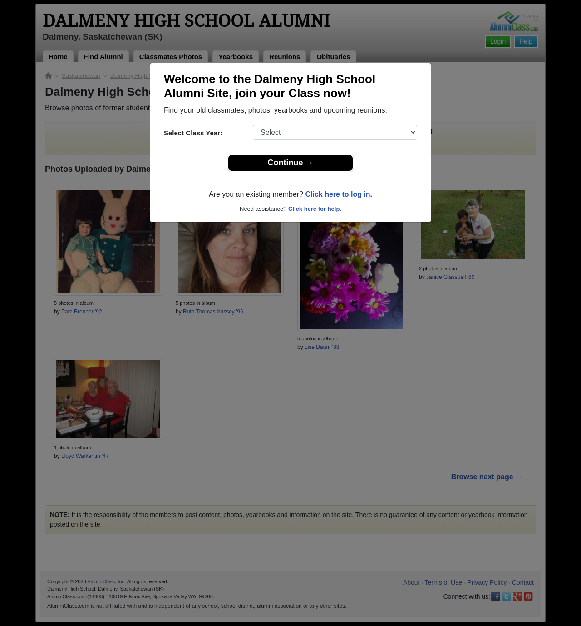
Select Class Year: (193, 133)
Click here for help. (314, 208)
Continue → (291, 162)
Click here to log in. (338, 194)
